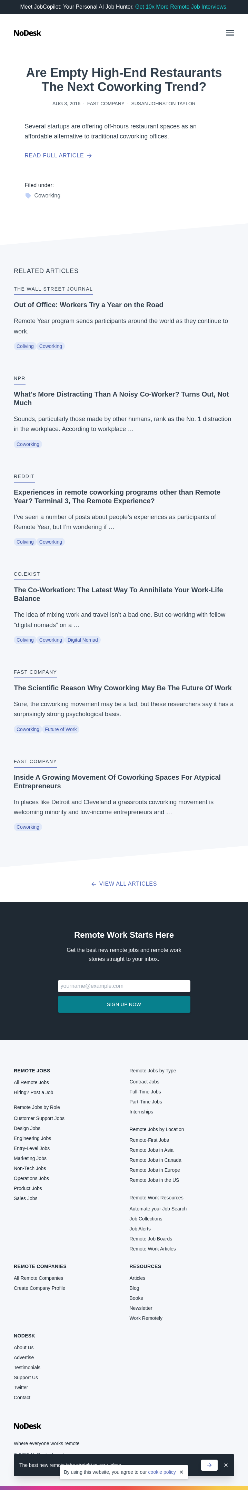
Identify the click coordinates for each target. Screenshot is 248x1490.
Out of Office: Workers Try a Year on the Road (88, 305)
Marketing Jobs (30, 1158)
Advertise (24, 1357)
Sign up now (124, 1004)
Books (136, 1298)
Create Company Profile (39, 1288)
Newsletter (141, 1308)
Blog (134, 1288)
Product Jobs (28, 1188)
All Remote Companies (38, 1278)
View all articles (124, 884)
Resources (145, 1266)
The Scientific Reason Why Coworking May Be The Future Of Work (123, 688)
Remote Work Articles (153, 1249)
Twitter (21, 1387)
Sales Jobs (25, 1198)
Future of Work (61, 729)
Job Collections (146, 1218)
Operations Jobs (31, 1178)
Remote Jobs (32, 1070)
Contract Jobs (144, 1081)
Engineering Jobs (32, 1138)
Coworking (43, 195)
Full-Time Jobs (145, 1091)
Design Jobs (27, 1128)
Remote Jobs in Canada (155, 1160)
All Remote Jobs (31, 1082)
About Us (24, 1347)
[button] (230, 32)
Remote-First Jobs (149, 1140)
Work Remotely (146, 1318)
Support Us (26, 1377)
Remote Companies (40, 1266)
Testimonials (27, 1367)
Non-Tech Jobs (30, 1168)
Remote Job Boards (151, 1238)
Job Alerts (140, 1228)
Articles (138, 1278)
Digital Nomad (83, 640)
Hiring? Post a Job (33, 1092)
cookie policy (162, 1472)
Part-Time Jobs (146, 1101)
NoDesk (24, 1335)
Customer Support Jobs (39, 1118)
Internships (141, 1111)
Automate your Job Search (158, 1208)
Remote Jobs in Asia (152, 1150)
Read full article (58, 155)
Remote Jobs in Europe (155, 1170)
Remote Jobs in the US (154, 1180)
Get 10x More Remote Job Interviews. (181, 7)
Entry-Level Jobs (32, 1148)
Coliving (25, 346)
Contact (22, 1397)
